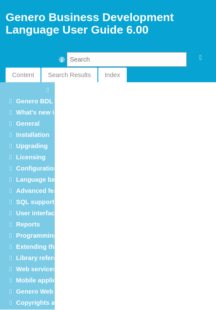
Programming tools (45, 235)
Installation (32, 134)
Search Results (69, 74)
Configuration (36, 168)
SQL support (35, 201)
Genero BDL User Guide (52, 101)
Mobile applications (45, 280)
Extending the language (51, 246)
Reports (28, 224)
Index (112, 74)
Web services (36, 269)
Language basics (41, 179)
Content (23, 74)
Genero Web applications (54, 291)
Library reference (42, 257)
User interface (37, 213)
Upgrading (31, 146)
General (28, 123)
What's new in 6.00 (44, 112)
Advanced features (44, 190)
